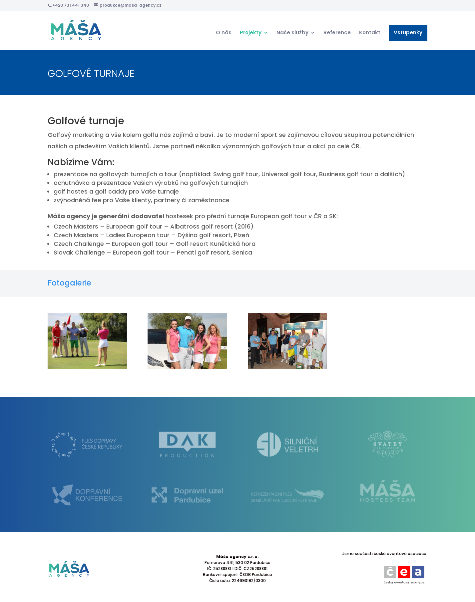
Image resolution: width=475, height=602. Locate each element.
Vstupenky (408, 33)
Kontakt (369, 33)
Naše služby (292, 33)
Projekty (250, 33)
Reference (337, 33)
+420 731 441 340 (70, 5)
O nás (224, 33)
